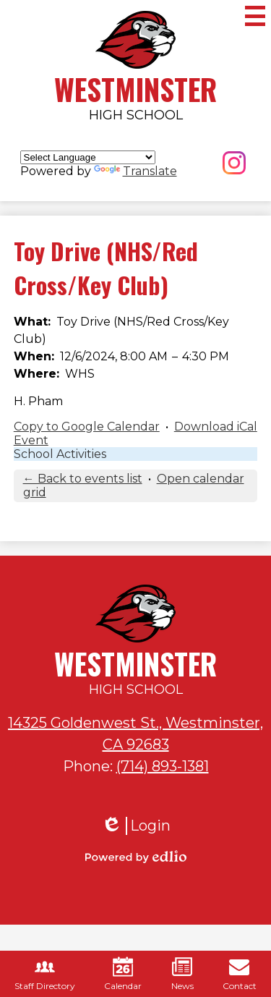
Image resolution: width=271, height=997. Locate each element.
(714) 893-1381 (162, 766)
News (182, 973)
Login (136, 826)
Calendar (123, 973)
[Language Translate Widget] (87, 157)
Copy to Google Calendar (87, 426)
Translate (135, 171)
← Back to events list (82, 478)
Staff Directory (44, 973)
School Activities (60, 454)
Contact (240, 973)
